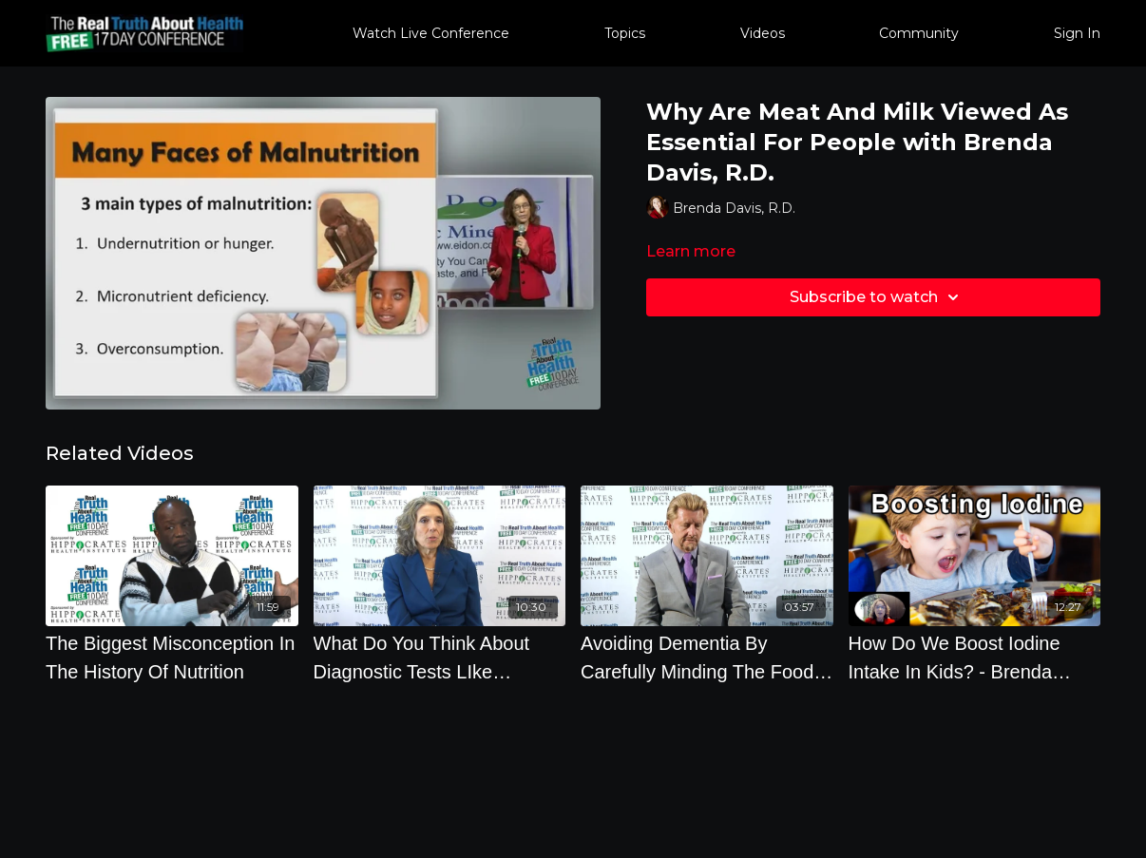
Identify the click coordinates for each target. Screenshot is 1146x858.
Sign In (1077, 33)
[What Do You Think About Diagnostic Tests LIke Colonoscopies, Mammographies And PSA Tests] (440, 657)
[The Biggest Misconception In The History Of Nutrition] (172, 657)
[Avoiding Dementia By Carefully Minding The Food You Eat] (707, 657)
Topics (624, 33)
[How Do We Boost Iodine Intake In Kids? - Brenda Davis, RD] (975, 657)
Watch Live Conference (431, 33)
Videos (762, 33)
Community (919, 33)
